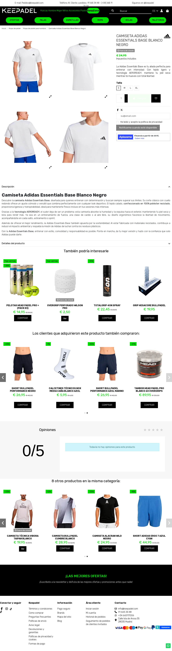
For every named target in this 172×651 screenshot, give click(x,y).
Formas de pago (37, 643)
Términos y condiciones (40, 608)
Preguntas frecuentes (40, 616)
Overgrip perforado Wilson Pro (65, 306)
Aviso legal (34, 625)
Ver (65, 318)
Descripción (86, 186)
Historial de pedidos (96, 616)
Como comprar (36, 612)
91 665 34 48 (125, 612)
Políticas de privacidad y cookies (41, 638)
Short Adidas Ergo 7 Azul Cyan (149, 537)
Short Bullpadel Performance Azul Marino (107, 389)
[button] (85, 413)
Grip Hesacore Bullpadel (149, 305)
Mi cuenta (91, 612)
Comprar (23, 318)
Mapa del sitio (64, 616)
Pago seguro (63, 608)
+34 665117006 (126, 615)
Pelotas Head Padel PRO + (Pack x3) (22, 306)
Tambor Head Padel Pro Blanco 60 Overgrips (149, 389)
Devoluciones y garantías (36, 631)
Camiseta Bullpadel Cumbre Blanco (65, 537)
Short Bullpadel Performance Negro (23, 389)
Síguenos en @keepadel (143, 3)
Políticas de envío (37, 621)
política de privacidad (151, 122)
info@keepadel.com (128, 608)
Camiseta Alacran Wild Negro (107, 537)
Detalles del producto (86, 243)
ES (156, 11)
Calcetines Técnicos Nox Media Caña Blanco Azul (65, 389)
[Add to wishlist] (156, 98)
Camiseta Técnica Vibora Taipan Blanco (22, 537)
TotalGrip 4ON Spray (107, 305)
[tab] (86, 187)
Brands (60, 612)
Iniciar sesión (92, 608)
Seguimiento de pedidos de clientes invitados (98, 622)
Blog (59, 621)
